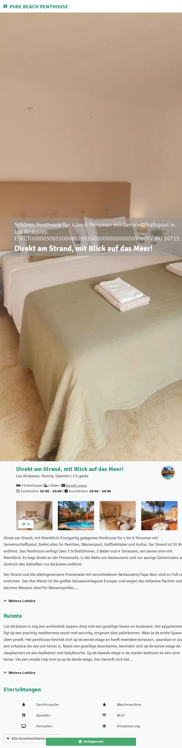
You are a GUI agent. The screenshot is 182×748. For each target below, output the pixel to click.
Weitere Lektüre (19, 601)
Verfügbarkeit (91, 742)
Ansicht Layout (76, 486)
